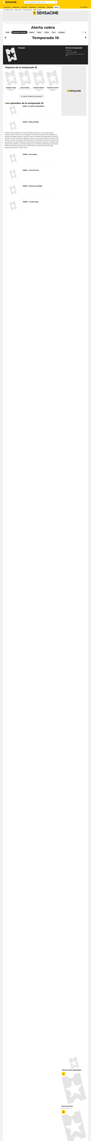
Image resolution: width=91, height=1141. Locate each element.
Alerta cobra (23, 29)
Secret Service (67, 1113)
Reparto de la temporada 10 (21, 74)
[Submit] (55, 2)
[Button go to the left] (83, 39)
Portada (6, 29)
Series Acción (16, 29)
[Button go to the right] (85, 39)
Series (10, 29)
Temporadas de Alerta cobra (33, 29)
